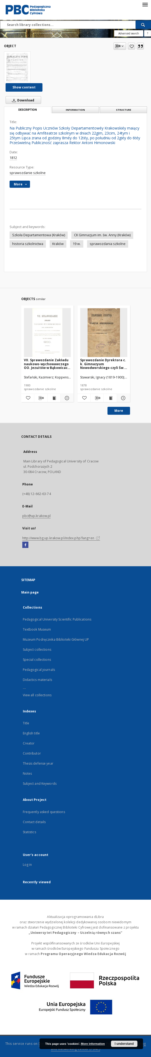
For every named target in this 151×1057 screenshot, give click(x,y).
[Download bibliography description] (40, 398)
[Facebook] (25, 545)
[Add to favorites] (131, 46)
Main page (30, 592)
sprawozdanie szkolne (28, 173)
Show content (24, 87)
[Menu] (145, 4)
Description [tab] (27, 110)
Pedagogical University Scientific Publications (57, 619)
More (118, 410)
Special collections (37, 659)
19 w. (77, 244)
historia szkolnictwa (27, 244)
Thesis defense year (38, 763)
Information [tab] (75, 110)
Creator (29, 743)
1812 (13, 157)
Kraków (58, 244)
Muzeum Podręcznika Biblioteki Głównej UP (56, 639)
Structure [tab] (123, 110)
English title (31, 733)
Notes (27, 773)
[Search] (143, 24)
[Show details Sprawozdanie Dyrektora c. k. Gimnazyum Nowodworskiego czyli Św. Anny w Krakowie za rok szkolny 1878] (122, 398)
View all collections (37, 695)
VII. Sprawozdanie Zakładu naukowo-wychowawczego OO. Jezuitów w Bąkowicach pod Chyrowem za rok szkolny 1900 (47, 364)
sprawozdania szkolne (108, 244)
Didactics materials (37, 679)
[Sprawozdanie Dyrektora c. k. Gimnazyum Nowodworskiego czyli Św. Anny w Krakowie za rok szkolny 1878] (103, 332)
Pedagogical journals (39, 669)
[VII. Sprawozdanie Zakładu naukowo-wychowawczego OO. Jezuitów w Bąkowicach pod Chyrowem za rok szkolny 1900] (47, 332)
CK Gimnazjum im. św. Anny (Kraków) (102, 235)
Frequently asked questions (44, 812)
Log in (27, 864)
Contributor (32, 753)
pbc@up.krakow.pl (36, 516)
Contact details (34, 822)
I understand (124, 1044)
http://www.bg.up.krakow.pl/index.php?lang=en (61, 538)
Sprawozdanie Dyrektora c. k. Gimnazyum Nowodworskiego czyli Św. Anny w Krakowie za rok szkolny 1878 (103, 364)
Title (26, 723)
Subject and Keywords (40, 783)
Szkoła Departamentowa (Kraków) (38, 235)
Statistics (29, 832)
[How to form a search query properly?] (147, 33)
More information (93, 1043)
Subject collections (37, 649)
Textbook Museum (37, 629)
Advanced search (128, 33)
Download (22, 100)
